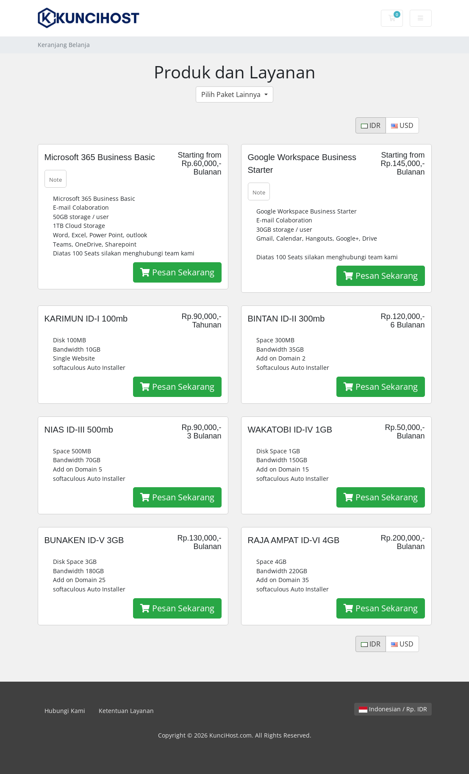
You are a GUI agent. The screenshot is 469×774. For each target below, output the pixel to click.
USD (402, 125)
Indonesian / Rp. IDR (393, 709)
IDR (370, 125)
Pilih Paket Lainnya (231, 94)
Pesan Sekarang (177, 272)
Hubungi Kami (64, 711)
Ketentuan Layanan (126, 711)
